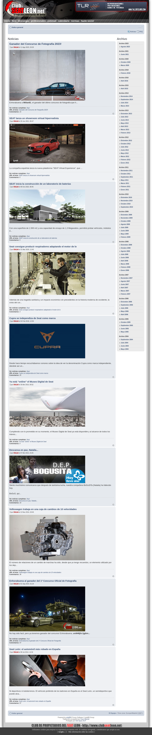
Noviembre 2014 (127, 96)
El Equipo (112, 713)
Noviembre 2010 (127, 200)
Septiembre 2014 (127, 99)
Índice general (17, 27)
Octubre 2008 (125, 248)
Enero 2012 (125, 163)
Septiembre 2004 (127, 339)
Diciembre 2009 (126, 215)
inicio (7, 21)
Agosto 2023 (125, 47)
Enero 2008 (125, 270)
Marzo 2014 (125, 106)
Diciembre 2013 (126, 113)
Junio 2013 (125, 120)
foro (14, 21)
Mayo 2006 (125, 311)
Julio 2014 (124, 103)
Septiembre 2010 (127, 207)
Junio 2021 (125, 54)
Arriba (113, 113)
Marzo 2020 (125, 65)
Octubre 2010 (125, 204)
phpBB (68, 717)
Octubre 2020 (125, 62)
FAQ (141, 31)
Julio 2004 (124, 343)
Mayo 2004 (125, 349)
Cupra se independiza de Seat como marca (32, 318)
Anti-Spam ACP (80, 721)
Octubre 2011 (125, 174)
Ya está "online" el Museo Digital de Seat (31, 381)
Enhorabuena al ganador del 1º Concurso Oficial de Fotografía (43, 581)
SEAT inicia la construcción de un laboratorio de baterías (40, 183)
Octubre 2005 (125, 322)
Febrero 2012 (125, 159)
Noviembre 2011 (127, 170)
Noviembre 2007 (127, 278)
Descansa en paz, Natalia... (23, 450)
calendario (63, 21)
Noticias (133, 31)
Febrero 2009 (125, 237)
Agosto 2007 (125, 281)
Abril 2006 (124, 314)
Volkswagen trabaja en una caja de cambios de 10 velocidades (43, 509)
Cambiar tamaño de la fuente (140, 26)
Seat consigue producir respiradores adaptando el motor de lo (43, 246)
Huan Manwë (84, 719)
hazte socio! (87, 21)
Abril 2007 (124, 287)
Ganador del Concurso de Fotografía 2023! (35, 44)
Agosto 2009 (125, 224)
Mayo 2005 (125, 332)
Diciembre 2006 (126, 302)
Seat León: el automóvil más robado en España (34, 649)
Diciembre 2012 (126, 140)
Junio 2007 (125, 284)
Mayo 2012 (125, 153)
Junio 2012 (125, 150)
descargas (23, 21)
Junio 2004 (125, 346)
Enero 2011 (125, 190)
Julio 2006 (124, 308)
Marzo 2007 (125, 291)
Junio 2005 (125, 328)
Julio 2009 (124, 227)
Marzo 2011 (125, 183)
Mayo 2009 (125, 234)
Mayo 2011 (125, 180)
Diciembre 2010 (126, 197)
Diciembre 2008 (126, 245)
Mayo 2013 (125, 123)
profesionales (38, 21)
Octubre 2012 (125, 144)
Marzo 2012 (125, 156)
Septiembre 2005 (127, 325)
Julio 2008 (124, 254)
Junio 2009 (125, 231)
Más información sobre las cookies (81, 732)
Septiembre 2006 (127, 305)
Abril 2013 (124, 126)
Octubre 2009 (125, 221)
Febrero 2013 (125, 133)
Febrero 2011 (125, 186)
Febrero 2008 (125, 267)
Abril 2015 (124, 88)
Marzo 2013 (125, 129)
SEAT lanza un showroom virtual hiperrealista (34, 118)
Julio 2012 (124, 147)
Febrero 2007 (125, 294)
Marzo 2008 (125, 264)
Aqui (28, 108)
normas (75, 21)
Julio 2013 (124, 117)
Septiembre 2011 (127, 177)
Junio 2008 (125, 257)
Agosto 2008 (125, 251)
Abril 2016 (124, 81)
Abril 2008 (124, 261)
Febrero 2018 (125, 73)
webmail (51, 21)
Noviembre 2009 (127, 218)
